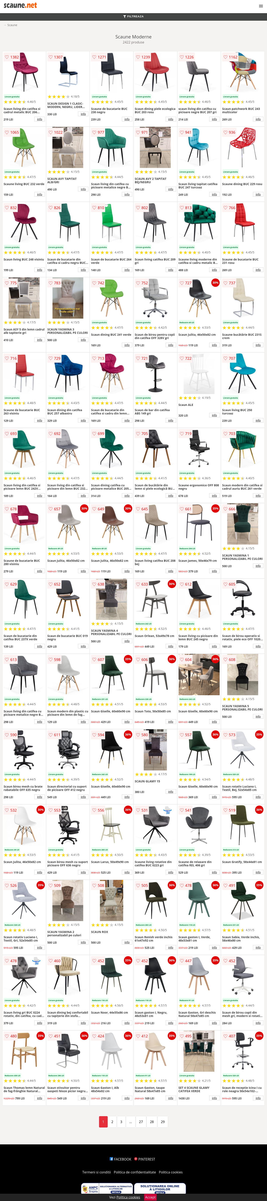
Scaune (12, 25)
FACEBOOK (120, 1159)
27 (141, 1122)
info (39, 119)
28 (152, 1122)
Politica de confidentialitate (135, 1172)
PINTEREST (144, 1159)
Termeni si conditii (96, 1172)
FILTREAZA (133, 16)
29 (163, 1122)
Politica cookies (171, 1172)
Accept (150, 1197)
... (130, 1122)
